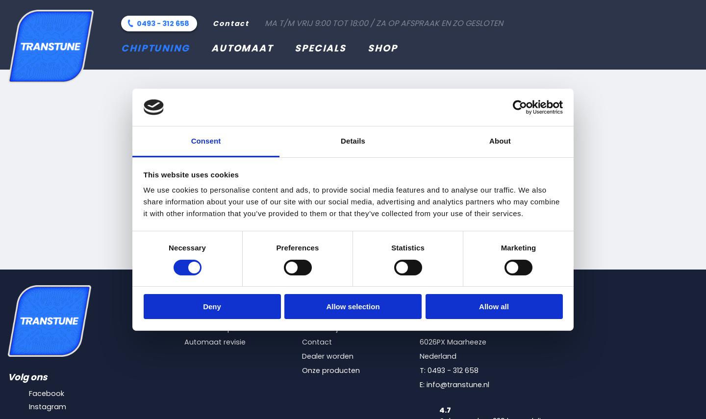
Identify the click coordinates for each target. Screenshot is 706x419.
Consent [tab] (206, 141)
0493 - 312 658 (163, 23)
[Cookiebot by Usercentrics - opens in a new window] (520, 107)
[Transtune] (51, 46)
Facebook (46, 393)
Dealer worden (327, 356)
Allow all (494, 306)
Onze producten (331, 370)
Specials (320, 48)
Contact (231, 23)
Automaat (242, 48)
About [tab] (500, 141)
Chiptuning (155, 48)
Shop (383, 48)
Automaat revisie (215, 342)
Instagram (47, 407)
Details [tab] (353, 141)
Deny (212, 306)
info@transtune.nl (458, 385)
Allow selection (352, 306)
